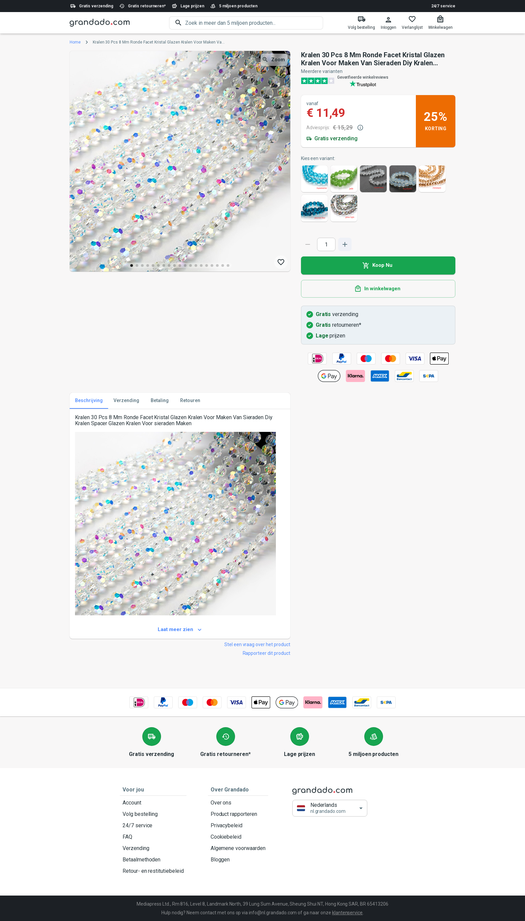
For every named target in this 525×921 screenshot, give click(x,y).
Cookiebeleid (238, 837)
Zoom (274, 60)
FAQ (153, 837)
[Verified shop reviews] (378, 80)
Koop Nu (378, 265)
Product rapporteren (238, 814)
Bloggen (238, 859)
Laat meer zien (180, 630)
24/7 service (443, 6)
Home (75, 42)
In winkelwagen (378, 289)
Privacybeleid (238, 825)
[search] (254, 22)
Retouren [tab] (190, 401)
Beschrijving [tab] (89, 401)
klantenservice (347, 912)
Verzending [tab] (126, 401)
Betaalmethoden (153, 859)
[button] (329, 808)
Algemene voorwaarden (238, 848)
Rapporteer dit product (266, 653)
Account (153, 803)
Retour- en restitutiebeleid (153, 871)
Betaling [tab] (160, 401)
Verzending (153, 848)
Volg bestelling (153, 814)
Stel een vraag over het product (257, 644)
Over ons (238, 803)
